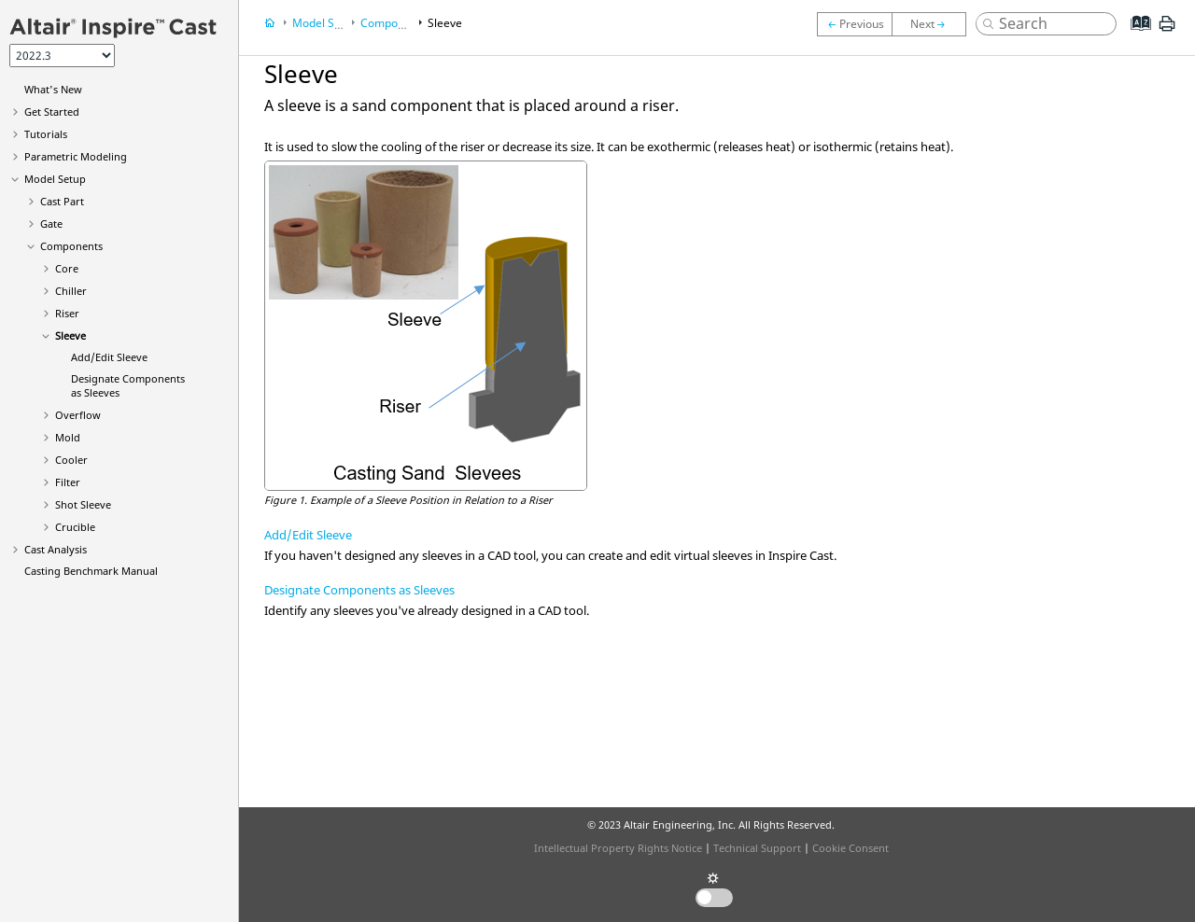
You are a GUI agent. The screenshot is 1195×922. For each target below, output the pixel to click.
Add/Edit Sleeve (109, 357)
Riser (67, 313)
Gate (51, 223)
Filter (67, 482)
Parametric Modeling (75, 156)
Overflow (78, 415)
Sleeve (70, 335)
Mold (67, 437)
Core (66, 268)
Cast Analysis (55, 549)
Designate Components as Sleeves (359, 589)
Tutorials (45, 134)
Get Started (51, 112)
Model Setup (55, 179)
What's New (53, 89)
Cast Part (62, 201)
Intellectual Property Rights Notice (618, 848)
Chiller (71, 291)
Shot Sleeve (83, 504)
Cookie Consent (850, 848)
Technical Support (757, 848)
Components (71, 246)
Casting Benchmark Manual (91, 571)
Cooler (71, 460)
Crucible (75, 527)
